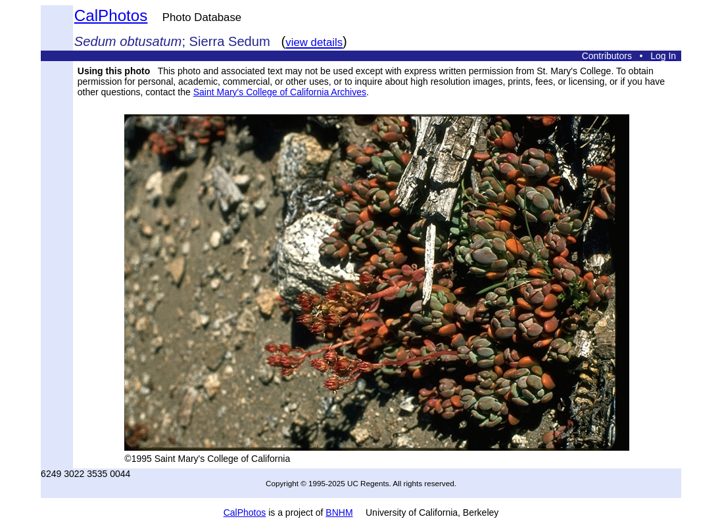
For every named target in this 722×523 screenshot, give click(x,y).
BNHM (338, 512)
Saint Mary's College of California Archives (279, 92)
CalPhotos (111, 15)
